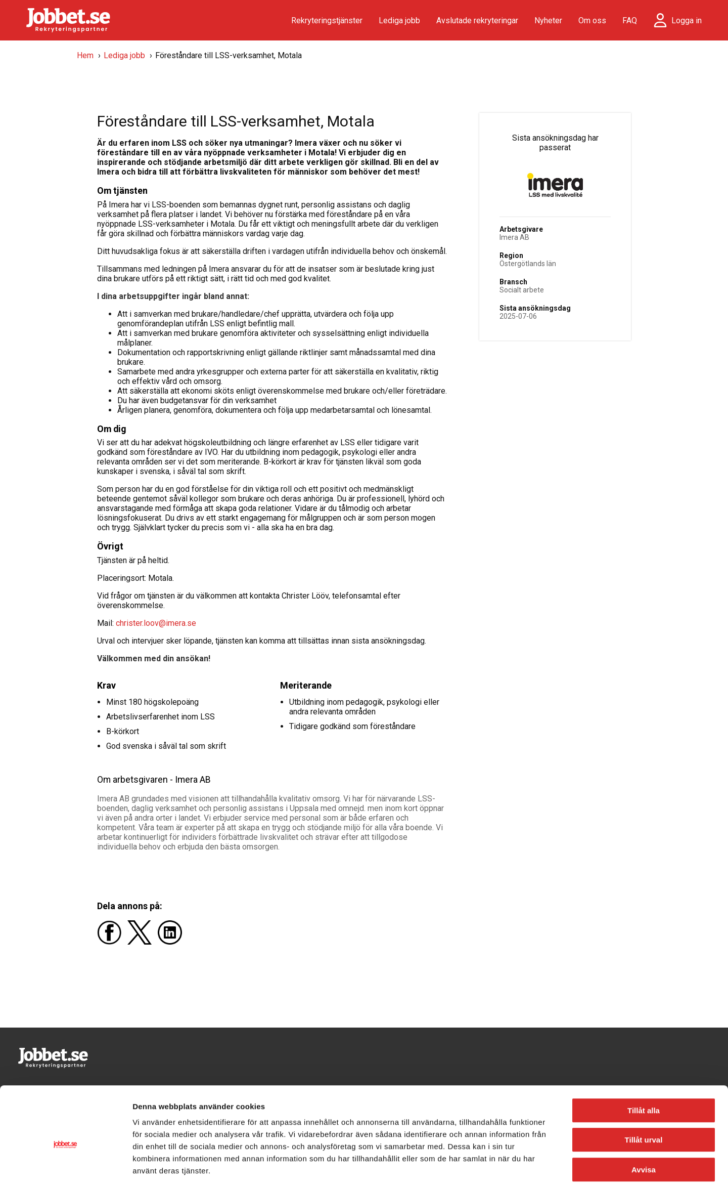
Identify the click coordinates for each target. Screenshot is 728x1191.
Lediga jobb (399, 20)
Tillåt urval (644, 1097)
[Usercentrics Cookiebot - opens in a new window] (65, 1171)
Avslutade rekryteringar (477, 20)
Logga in (686, 20)
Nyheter (548, 20)
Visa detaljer (549, 1171)
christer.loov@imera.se (156, 623)
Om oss (592, 20)
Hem (85, 55)
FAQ (629, 20)
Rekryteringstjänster (326, 20)
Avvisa (643, 1126)
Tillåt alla (643, 1067)
